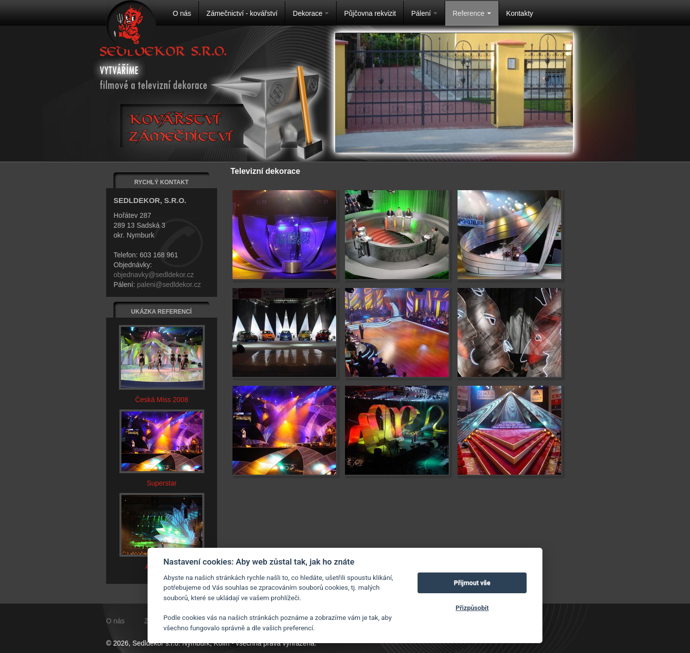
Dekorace (311, 13)
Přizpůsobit (472, 608)
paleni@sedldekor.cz (168, 284)
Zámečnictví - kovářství (241, 13)
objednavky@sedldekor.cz (154, 275)
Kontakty (519, 13)
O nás (182, 13)
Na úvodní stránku (131, 25)
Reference (472, 13)
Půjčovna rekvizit (370, 13)
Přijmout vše (472, 582)
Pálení (424, 13)
